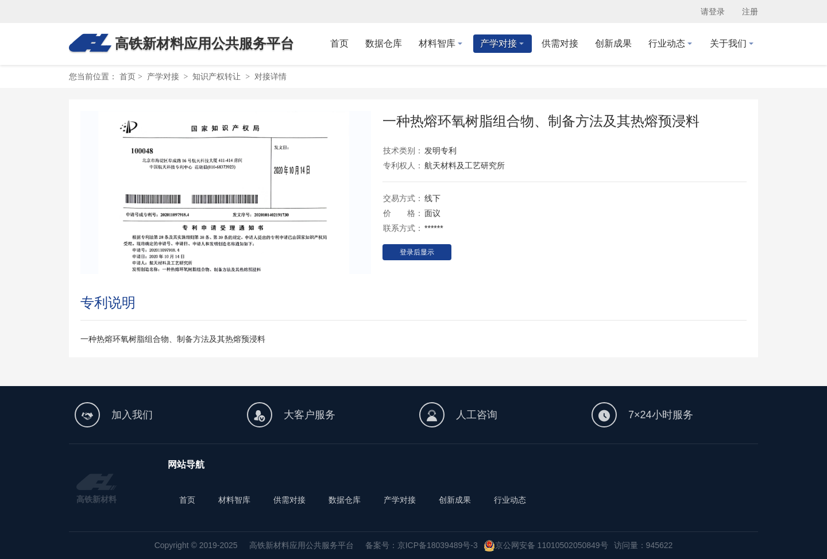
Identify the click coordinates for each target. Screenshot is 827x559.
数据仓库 (345, 499)
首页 (127, 76)
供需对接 (289, 499)
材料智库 (234, 499)
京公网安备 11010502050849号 (551, 545)
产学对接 (400, 499)
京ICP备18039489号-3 (437, 545)
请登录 (713, 11)
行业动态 (510, 499)
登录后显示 (417, 252)
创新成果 (455, 499)
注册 (750, 11)
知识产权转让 (216, 76)
